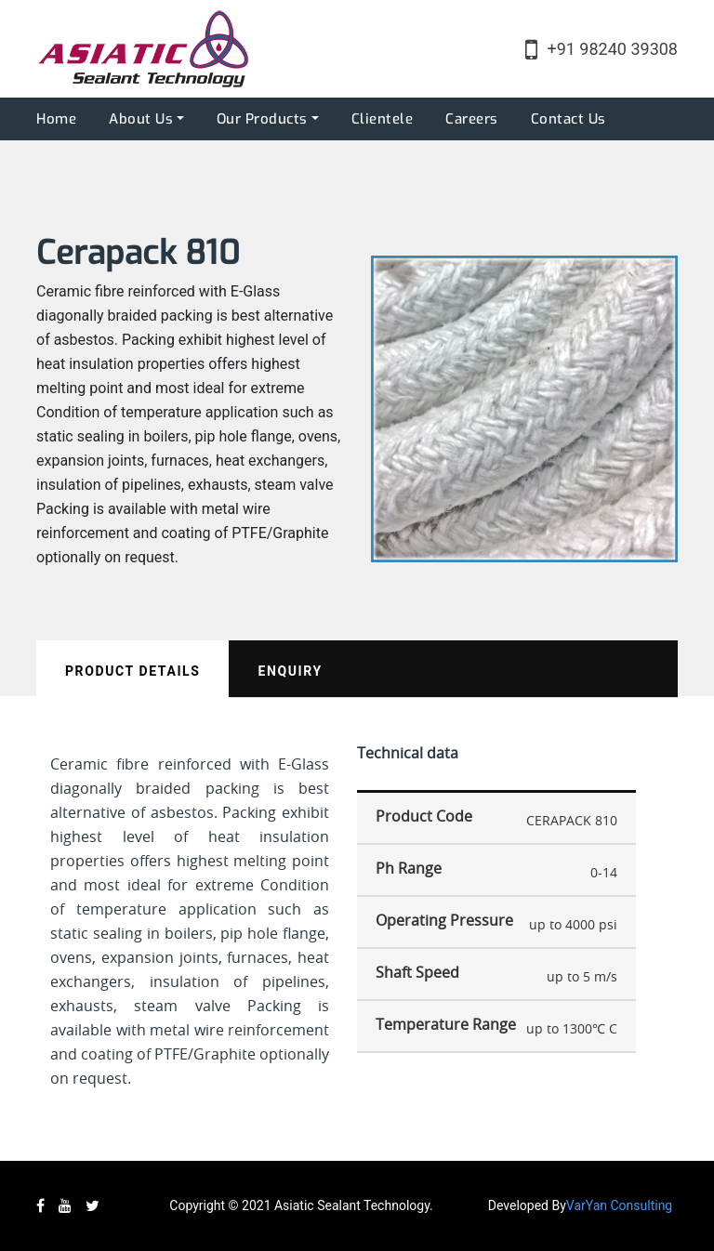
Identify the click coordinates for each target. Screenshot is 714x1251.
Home (56, 119)
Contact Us (568, 119)
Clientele (382, 119)
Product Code (424, 816)
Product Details (132, 671)
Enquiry (290, 671)
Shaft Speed (417, 972)
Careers (471, 119)
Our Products (262, 119)
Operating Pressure (444, 920)
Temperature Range (446, 1024)
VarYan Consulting (619, 1205)
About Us (141, 119)
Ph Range (409, 868)
